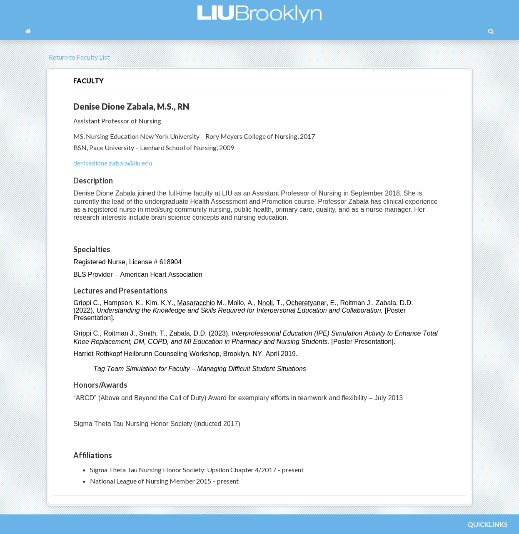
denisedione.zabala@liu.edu (112, 163)
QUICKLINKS (487, 524)
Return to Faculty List (78, 57)
